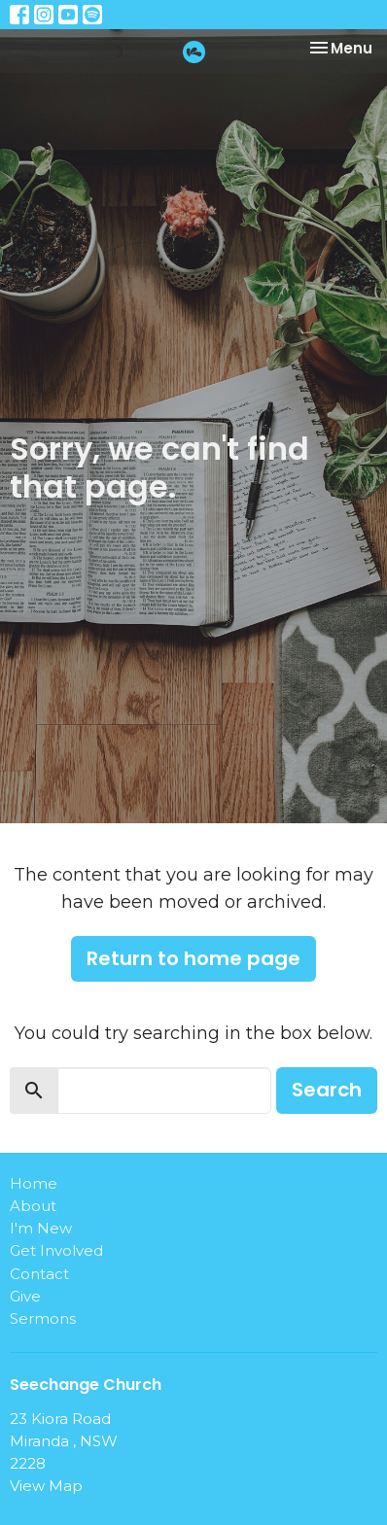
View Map (46, 1485)
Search (327, 1089)
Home (33, 1183)
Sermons (43, 1318)
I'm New (41, 1228)
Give (25, 1296)
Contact (39, 1274)
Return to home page (193, 958)
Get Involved (56, 1250)
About (33, 1205)
